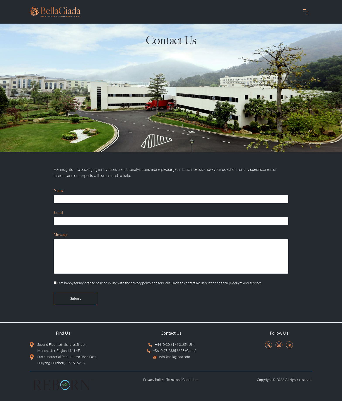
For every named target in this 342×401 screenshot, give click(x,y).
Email (58, 213)
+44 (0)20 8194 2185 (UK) (171, 344)
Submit (75, 298)
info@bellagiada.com (171, 357)
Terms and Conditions (182, 379)
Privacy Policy (153, 379)
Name (58, 190)
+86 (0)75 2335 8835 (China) (171, 351)
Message (60, 235)
